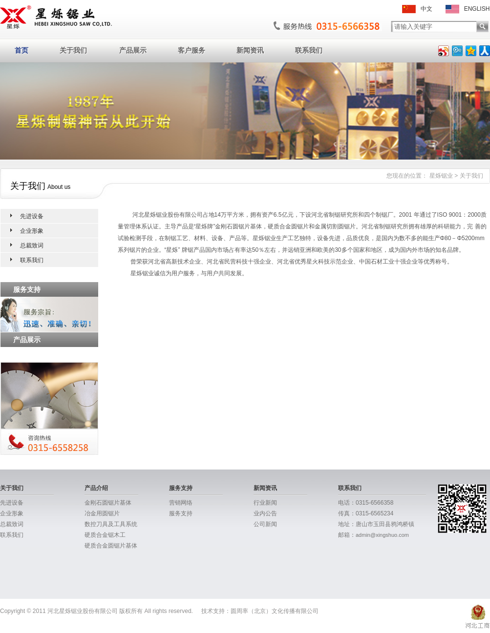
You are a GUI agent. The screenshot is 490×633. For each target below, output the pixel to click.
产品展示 (133, 50)
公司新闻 (265, 524)
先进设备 (31, 216)
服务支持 (180, 488)
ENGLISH (468, 8)
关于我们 (73, 50)
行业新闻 (265, 502)
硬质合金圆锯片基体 (111, 545)
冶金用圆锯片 (102, 513)
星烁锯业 (441, 175)
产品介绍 (96, 488)
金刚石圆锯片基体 (108, 502)
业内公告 (265, 513)
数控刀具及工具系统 (111, 524)
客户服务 (191, 50)
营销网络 (180, 502)
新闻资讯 (250, 50)
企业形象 (31, 230)
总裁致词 (31, 245)
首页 (21, 50)
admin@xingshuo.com (382, 535)
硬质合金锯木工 (105, 534)
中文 (417, 8)
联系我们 (308, 50)
